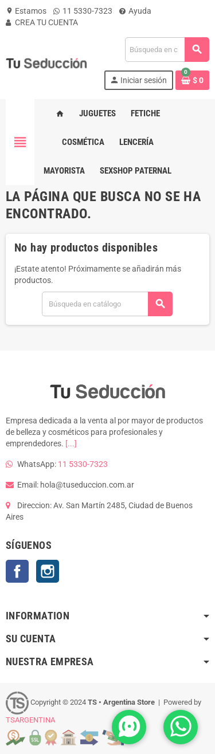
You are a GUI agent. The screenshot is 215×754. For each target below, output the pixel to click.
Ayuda (135, 10)
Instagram (47, 571)
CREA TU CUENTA (42, 22)
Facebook (17, 571)
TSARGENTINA (30, 720)
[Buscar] (167, 49)
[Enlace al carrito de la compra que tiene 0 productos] (192, 80)
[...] (71, 443)
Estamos (26, 10)
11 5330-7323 (82, 10)
